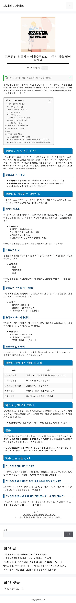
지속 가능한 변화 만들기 (15, 128)
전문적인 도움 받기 (17, 123)
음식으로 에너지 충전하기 (19, 120)
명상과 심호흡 (15, 112)
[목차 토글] (48, 101)
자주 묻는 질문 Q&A (14, 134)
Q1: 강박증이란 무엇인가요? (20, 137)
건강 (38, 511)
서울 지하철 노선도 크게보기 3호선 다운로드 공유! (24, 554)
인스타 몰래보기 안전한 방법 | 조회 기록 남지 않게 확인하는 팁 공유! (32, 562)
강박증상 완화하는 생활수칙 (17, 109)
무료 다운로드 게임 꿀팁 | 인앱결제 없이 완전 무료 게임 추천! (29, 569)
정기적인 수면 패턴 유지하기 (20, 117)
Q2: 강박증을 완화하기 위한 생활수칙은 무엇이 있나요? (29, 139)
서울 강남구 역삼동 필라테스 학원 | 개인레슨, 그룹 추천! (27, 558)
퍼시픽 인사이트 (13, 6)
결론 (8, 131)
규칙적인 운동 (15, 115)
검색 (5, 530)
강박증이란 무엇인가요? (15, 104)
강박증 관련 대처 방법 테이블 (17, 125)
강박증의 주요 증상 (17, 107)
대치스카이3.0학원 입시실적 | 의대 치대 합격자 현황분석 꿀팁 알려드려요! (35, 565)
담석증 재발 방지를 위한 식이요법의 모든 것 (39, 514)
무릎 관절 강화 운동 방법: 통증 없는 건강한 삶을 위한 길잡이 (39, 517)
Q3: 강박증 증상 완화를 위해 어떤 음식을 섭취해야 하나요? (30, 142)
